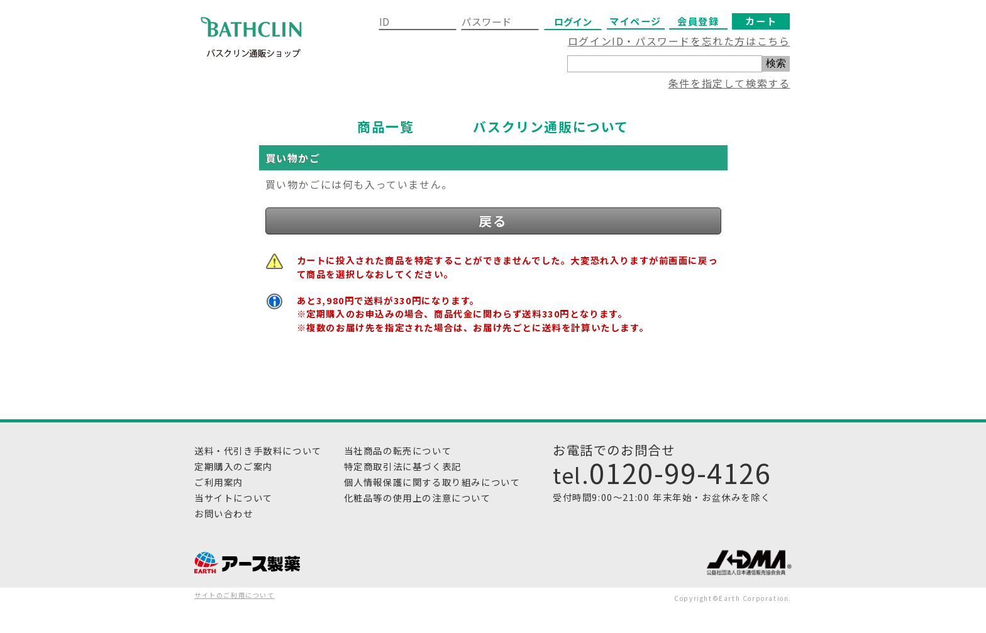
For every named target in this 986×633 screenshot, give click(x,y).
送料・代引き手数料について (258, 450)
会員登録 (698, 21)
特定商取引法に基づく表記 (403, 466)
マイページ (635, 21)
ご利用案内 (218, 481)
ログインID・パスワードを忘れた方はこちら (679, 40)
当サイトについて (233, 497)
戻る (493, 220)
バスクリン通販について (551, 126)
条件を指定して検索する (729, 83)
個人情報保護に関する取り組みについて (432, 481)
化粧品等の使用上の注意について (417, 497)
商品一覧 (385, 126)
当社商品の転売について (398, 450)
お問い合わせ (223, 513)
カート (761, 21)
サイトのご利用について (234, 595)
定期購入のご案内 (233, 466)
